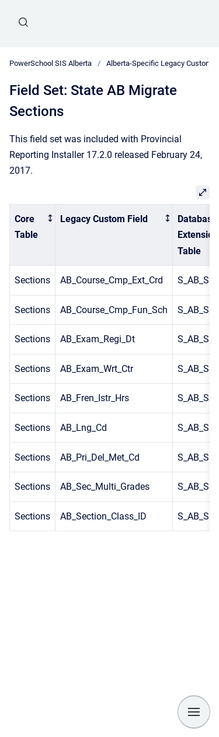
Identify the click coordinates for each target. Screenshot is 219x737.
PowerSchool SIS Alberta (50, 63)
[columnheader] (32, 235)
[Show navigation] (194, 712)
